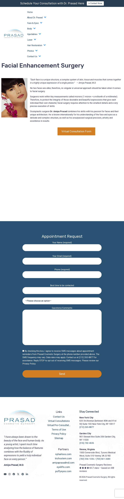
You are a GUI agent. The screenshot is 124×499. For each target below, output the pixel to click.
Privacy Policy (28, 365)
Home (30, 14)
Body (31, 30)
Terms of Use (59, 431)
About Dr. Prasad (36, 19)
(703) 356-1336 (86, 461)
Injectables (34, 36)
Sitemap (58, 439)
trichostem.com (63, 460)
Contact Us (34, 58)
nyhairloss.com (63, 456)
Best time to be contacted (62, 290)
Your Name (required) (62, 247)
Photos (32, 52)
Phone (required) (62, 274)
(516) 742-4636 (86, 445)
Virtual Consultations (59, 422)
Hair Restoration (36, 47)
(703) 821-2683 (103, 461)
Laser (31, 41)
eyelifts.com (63, 468)
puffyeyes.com (63, 473)
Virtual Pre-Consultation (59, 427)
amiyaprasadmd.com (63, 464)
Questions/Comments (62, 328)
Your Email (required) (62, 260)
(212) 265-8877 (86, 429)
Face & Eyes (34, 24)
